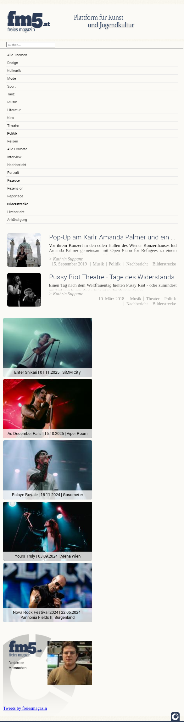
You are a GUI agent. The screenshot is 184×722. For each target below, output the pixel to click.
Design (12, 62)
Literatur (14, 109)
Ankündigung (17, 219)
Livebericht (16, 211)
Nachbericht (16, 164)
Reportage (15, 196)
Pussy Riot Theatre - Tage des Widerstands (112, 276)
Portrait (13, 172)
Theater (13, 125)
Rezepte (13, 180)
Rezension (15, 188)
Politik (12, 133)
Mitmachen (17, 667)
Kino (10, 117)
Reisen (12, 141)
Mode (11, 78)
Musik (12, 101)
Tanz (10, 94)
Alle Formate (17, 149)
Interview (14, 156)
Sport (11, 86)
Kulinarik (14, 70)
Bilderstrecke (17, 203)
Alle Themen (17, 54)
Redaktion (16, 662)
